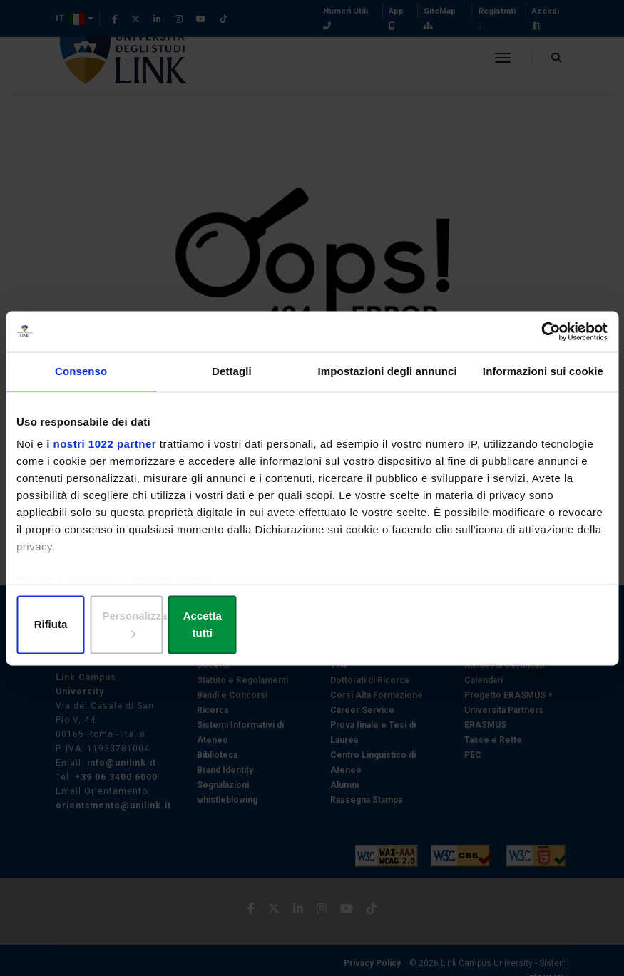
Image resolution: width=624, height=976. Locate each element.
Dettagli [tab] (232, 381)
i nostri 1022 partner (101, 454)
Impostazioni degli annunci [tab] (387, 381)
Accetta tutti (511, 626)
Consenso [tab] (81, 381)
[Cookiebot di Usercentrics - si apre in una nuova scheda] (545, 340)
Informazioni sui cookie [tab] (543, 381)
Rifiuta (113, 626)
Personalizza (313, 626)
